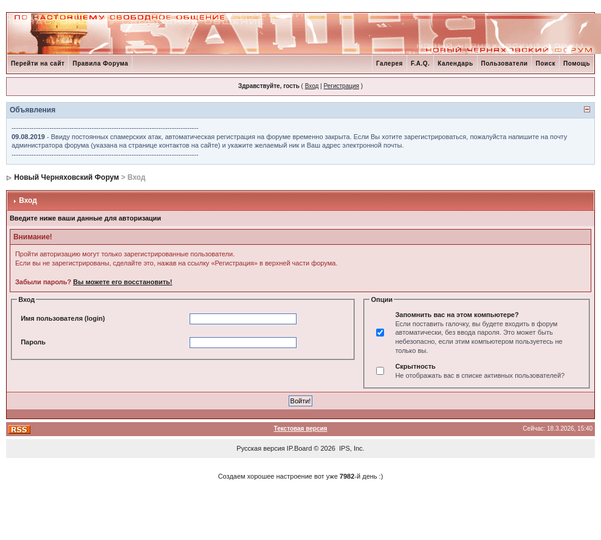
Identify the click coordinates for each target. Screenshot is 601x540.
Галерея (389, 63)
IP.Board (299, 448)
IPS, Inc (351, 448)
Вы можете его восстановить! (122, 281)
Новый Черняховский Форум (66, 177)
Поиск (545, 63)
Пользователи (504, 63)
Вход (312, 86)
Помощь (576, 63)
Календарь (455, 63)
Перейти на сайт (38, 63)
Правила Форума (100, 63)
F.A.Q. (420, 63)
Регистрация (341, 86)
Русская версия (260, 448)
